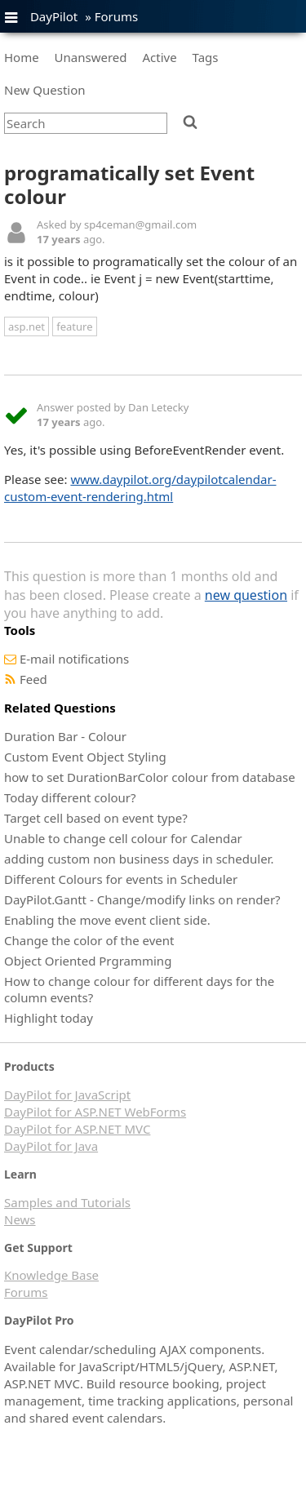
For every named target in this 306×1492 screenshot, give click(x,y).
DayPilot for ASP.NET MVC (77, 1129)
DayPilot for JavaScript (67, 1094)
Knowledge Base (51, 1275)
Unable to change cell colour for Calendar (123, 838)
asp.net (26, 326)
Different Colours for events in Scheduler (120, 879)
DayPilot (54, 16)
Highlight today (48, 1018)
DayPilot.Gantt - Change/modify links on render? (142, 899)
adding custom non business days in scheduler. (138, 858)
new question (246, 595)
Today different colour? (70, 797)
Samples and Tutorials (67, 1202)
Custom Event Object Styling (85, 756)
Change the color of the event (89, 940)
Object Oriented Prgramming (87, 960)
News (20, 1219)
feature (74, 326)
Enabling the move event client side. (107, 920)
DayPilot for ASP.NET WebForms (95, 1111)
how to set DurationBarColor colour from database (149, 777)
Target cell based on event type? (96, 818)
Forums (117, 16)
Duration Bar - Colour (65, 736)
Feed (33, 679)
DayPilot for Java (51, 1146)
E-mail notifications (74, 659)
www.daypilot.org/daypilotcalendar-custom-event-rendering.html (140, 487)
